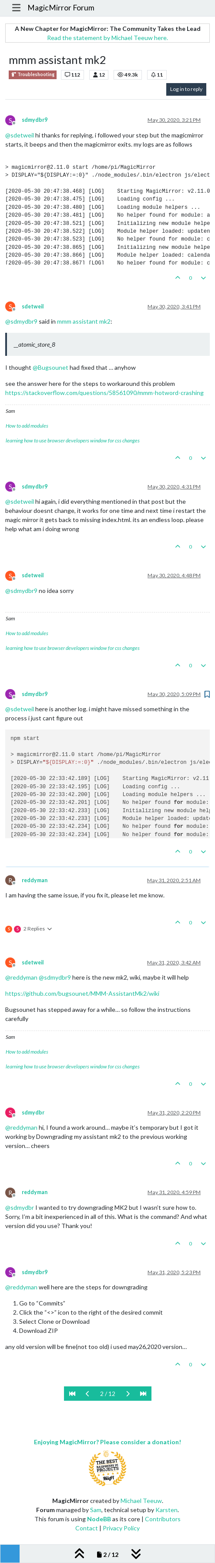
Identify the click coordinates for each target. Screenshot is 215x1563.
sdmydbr (33, 1112)
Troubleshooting (32, 74)
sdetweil (33, 306)
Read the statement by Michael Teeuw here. (107, 37)
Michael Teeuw (141, 1500)
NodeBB (99, 1519)
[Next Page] (128, 1393)
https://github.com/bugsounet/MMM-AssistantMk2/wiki (82, 993)
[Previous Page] (88, 1393)
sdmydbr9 (34, 120)
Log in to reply (186, 89)
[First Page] (72, 1393)
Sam (95, 1509)
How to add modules (27, 425)
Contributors (163, 1519)
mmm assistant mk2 (84, 321)
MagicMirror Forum (60, 7)
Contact (86, 1528)
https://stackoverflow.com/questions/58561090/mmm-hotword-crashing (104, 392)
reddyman (34, 880)
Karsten (166, 1509)
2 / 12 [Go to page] (107, 1393)
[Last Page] (143, 1393)
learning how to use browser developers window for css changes (73, 440)
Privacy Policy (121, 1528)
